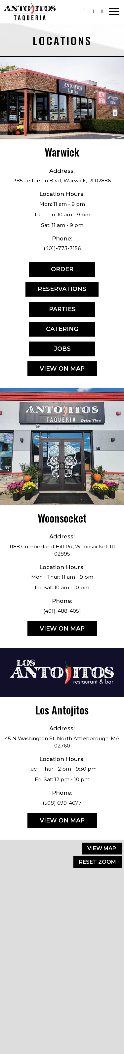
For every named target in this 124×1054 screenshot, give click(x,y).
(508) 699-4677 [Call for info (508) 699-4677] (62, 803)
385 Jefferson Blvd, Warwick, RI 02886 (62, 180)
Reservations (55, 291)
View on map (56, 370)
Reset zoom (97, 862)
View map (101, 848)
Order (51, 271)
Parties (52, 311)
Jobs (50, 350)
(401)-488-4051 (62, 611)
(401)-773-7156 (62, 248)
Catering (53, 331)
